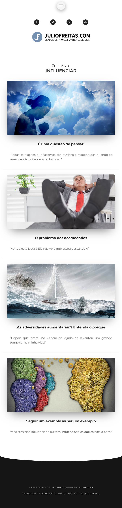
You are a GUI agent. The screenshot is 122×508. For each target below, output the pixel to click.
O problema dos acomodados (61, 238)
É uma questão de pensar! (61, 144)
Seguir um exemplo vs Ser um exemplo (61, 421)
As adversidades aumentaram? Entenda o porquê (61, 327)
